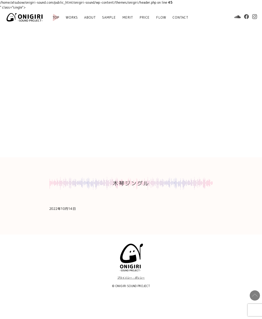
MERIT (127, 17)
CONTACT (180, 17)
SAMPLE (109, 17)
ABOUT (90, 17)
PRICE (145, 17)
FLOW (161, 17)
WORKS (72, 17)
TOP (55, 17)
